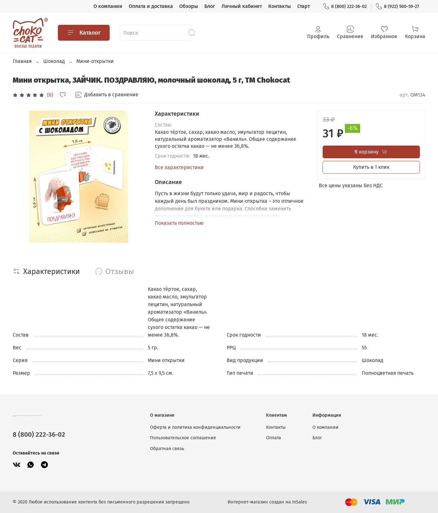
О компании (107, 6)
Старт (303, 6)
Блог (209, 6)
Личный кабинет (242, 6)
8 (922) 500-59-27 (397, 6)
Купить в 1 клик (371, 167)
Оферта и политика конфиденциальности (195, 427)
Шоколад (54, 61)
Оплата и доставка (151, 6)
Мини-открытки (95, 61)
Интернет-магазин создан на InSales (267, 502)
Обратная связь (167, 448)
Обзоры (188, 6)
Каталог (84, 33)
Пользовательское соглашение (183, 438)
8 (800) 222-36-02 (345, 6)
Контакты (279, 6)
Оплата (273, 438)
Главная (22, 61)
